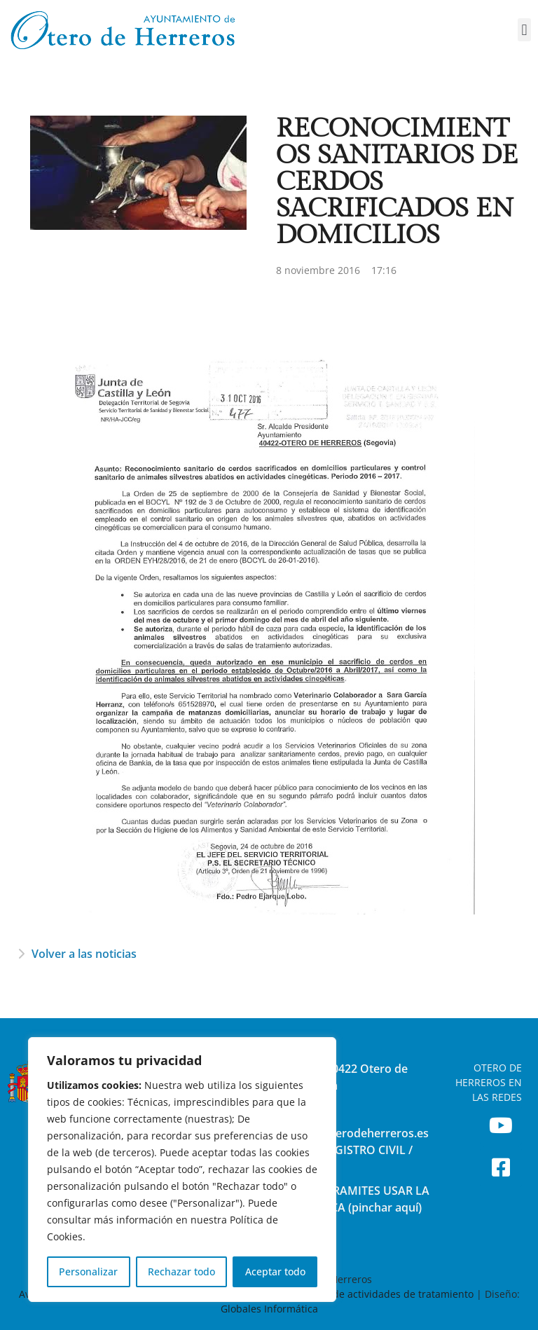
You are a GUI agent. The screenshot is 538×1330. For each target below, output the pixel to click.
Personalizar (88, 1271)
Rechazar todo (181, 1271)
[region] (182, 1169)
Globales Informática (269, 1308)
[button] (524, 29)
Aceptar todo (275, 1271)
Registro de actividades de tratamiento (382, 1294)
